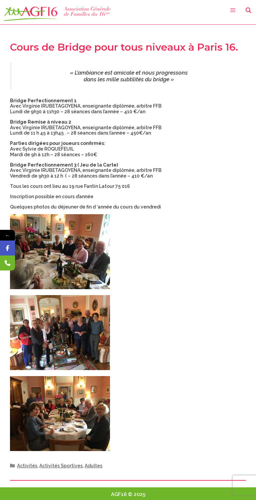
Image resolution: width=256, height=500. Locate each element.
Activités (27, 465)
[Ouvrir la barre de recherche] (248, 10)
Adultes (93, 465)
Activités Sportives (61, 465)
